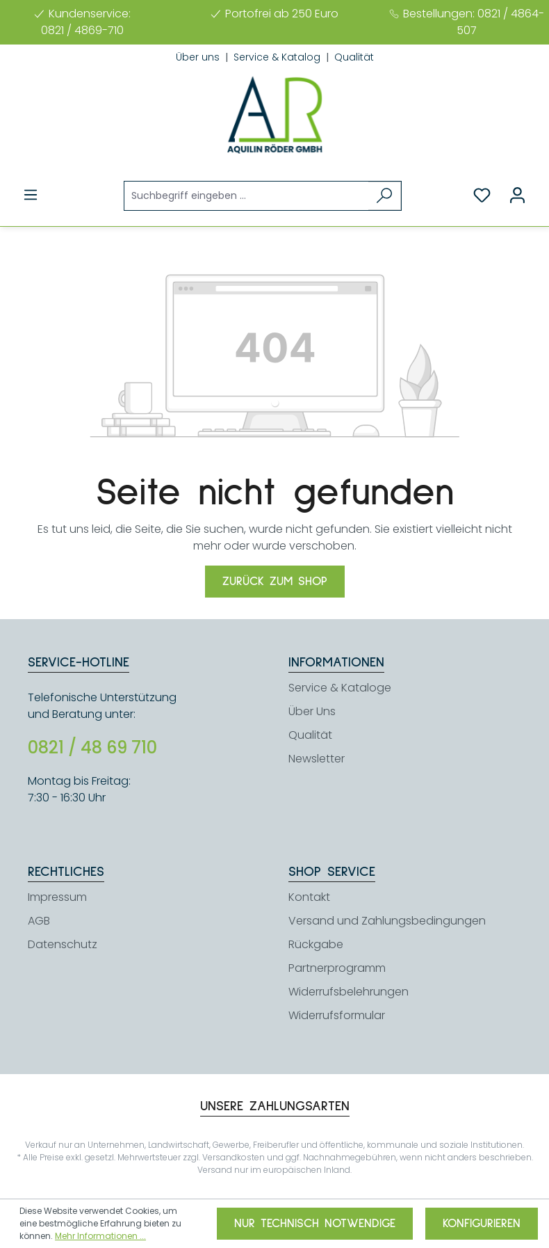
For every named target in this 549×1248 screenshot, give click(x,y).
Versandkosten (233, 1157)
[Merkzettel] (482, 195)
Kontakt (309, 897)
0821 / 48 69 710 (92, 747)
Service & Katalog (278, 57)
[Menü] (30, 195)
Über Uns (312, 711)
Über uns (199, 57)
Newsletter (316, 759)
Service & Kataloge (339, 688)
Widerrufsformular (336, 1015)
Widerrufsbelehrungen (348, 992)
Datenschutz (62, 944)
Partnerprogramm (337, 968)
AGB (39, 921)
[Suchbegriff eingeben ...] (246, 196)
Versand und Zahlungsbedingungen (387, 921)
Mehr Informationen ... (100, 1236)
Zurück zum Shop (274, 581)
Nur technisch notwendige (314, 1223)
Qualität (354, 57)
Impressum (57, 897)
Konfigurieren (482, 1223)
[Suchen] (384, 196)
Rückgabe (315, 944)
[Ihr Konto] (517, 195)
